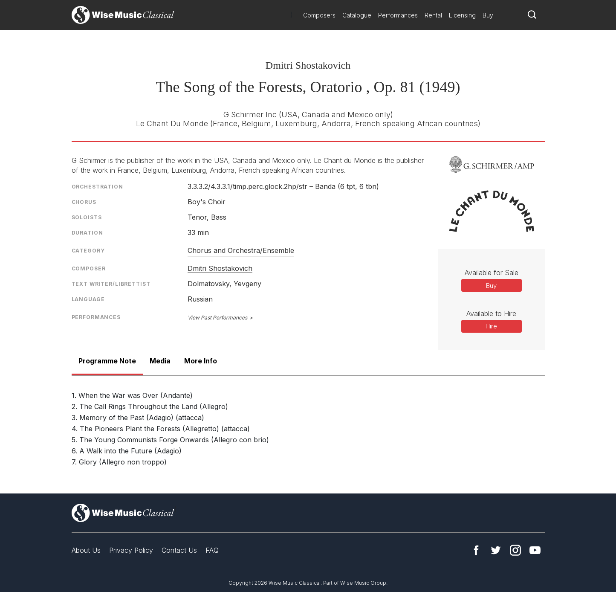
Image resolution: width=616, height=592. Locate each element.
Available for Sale (491, 272)
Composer (89, 268)
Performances (398, 15)
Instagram (515, 550)
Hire (491, 326)
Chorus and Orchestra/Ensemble (241, 250)
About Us (86, 550)
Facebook (476, 550)
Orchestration (97, 186)
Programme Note (107, 361)
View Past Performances (217, 317)
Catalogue (356, 15)
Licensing (462, 15)
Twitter (495, 550)
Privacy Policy (131, 550)
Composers (319, 15)
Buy (488, 15)
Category (88, 250)
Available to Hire (491, 313)
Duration (87, 232)
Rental (433, 15)
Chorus (84, 202)
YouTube (535, 550)
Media (160, 361)
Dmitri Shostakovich (308, 65)
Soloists (87, 217)
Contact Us (179, 550)
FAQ (212, 550)
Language (88, 299)
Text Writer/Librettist (111, 284)
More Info (200, 361)
